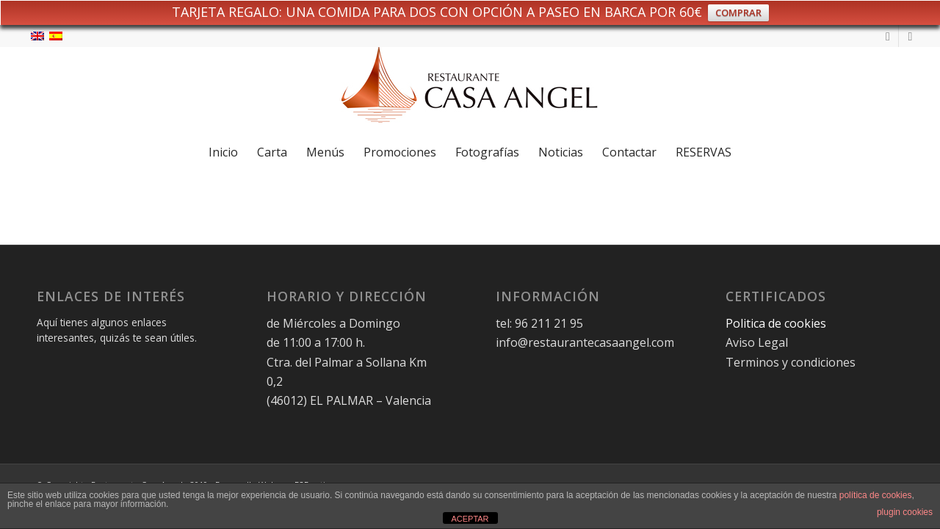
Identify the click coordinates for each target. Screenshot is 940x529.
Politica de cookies (777, 323)
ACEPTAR (469, 518)
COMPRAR (738, 12)
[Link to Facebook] (910, 36)
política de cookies (875, 495)
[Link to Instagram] (887, 36)
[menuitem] (223, 152)
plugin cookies (905, 512)
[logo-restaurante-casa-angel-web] (470, 90)
